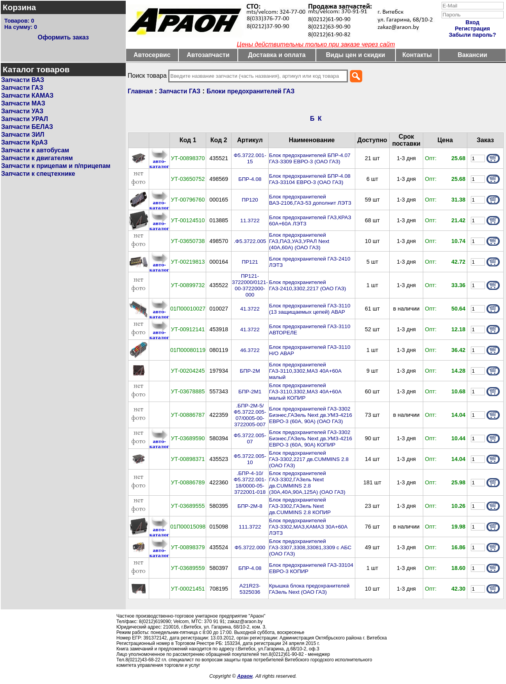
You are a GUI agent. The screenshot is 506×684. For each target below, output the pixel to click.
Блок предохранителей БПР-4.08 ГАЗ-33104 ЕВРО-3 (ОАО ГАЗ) (310, 179)
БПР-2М (250, 371)
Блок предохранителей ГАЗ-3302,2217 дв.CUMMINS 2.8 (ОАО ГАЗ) (309, 459)
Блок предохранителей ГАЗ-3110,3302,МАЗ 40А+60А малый (305, 371)
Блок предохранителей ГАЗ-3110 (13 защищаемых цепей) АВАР (309, 309)
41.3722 (249, 309)
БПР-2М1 (250, 392)
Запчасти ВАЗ (22, 80)
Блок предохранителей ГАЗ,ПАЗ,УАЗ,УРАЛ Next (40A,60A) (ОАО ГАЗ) (299, 241)
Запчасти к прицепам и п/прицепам (55, 166)
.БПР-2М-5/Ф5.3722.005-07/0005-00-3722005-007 (249, 415)
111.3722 (250, 527)
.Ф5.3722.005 (250, 241)
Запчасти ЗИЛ (23, 134)
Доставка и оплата (277, 55)
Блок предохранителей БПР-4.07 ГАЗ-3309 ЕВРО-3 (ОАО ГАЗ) (310, 158)
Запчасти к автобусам (35, 150)
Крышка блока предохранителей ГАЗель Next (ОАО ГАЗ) (309, 589)
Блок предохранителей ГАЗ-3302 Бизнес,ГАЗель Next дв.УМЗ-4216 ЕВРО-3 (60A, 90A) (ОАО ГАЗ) (310, 415)
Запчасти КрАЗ (24, 142)
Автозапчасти (208, 55)
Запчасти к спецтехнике (38, 173)
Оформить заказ (63, 37)
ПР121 (250, 262)
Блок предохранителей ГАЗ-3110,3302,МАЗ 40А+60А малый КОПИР (305, 391)
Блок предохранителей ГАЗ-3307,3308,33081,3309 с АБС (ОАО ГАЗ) (310, 547)
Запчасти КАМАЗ (27, 95)
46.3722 (249, 350)
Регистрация (472, 28)
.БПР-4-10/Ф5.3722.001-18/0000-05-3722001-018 (249, 482)
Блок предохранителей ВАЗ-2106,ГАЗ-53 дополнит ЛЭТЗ (310, 200)
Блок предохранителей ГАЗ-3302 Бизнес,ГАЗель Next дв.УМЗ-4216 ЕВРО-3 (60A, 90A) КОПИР (310, 438)
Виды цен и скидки (355, 55)
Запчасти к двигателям (37, 158)
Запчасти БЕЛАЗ (27, 126)
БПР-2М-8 (249, 506)
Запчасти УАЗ (22, 111)
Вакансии (472, 55)
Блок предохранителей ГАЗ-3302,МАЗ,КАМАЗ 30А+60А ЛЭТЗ (308, 527)
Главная (140, 91)
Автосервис (152, 55)
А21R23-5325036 (249, 589)
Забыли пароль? (472, 35)
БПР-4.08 (250, 179)
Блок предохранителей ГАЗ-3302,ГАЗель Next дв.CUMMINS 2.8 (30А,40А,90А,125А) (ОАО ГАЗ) (307, 482)
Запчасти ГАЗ (22, 87)
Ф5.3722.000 (250, 547)
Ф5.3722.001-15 (249, 158)
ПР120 (250, 200)
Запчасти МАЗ (23, 103)
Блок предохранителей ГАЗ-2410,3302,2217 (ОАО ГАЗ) (307, 285)
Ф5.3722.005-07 (249, 438)
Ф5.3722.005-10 (249, 459)
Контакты (417, 55)
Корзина (19, 7)
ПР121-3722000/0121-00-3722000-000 (250, 285)
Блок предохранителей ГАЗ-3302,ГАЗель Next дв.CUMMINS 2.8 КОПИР (300, 506)
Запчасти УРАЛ (24, 119)
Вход (472, 22)
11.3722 (249, 220)
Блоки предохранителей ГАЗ (251, 91)
